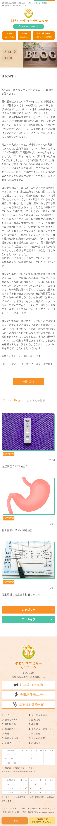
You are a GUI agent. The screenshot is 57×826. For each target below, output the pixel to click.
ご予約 (14, 820)
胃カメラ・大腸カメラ (42, 729)
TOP (7, 715)
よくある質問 (38, 738)
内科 (7, 733)
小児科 (34, 724)
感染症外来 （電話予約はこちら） (42, 820)
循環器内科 (10, 729)
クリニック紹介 (39, 715)
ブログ (8, 743)
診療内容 (35, 720)
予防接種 (35, 733)
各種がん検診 (11, 738)
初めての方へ (11, 720)
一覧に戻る (28, 381)
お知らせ (35, 743)
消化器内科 (10, 724)
